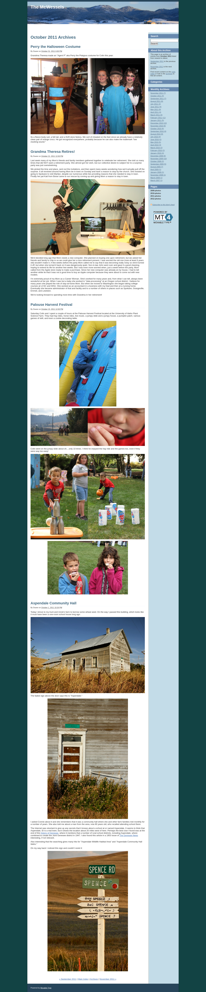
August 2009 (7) (156, 167)
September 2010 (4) (158, 131)
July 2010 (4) (155, 137)
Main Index (83, 979)
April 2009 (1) (155, 169)
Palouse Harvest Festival (51, 305)
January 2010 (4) (157, 153)
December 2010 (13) (158, 123)
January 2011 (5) (157, 120)
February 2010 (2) (157, 150)
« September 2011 (67, 979)
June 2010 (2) (155, 139)
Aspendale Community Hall (53, 603)
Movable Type (45, 988)
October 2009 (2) (157, 161)
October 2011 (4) (157, 96)
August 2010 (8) (156, 134)
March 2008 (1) (156, 178)
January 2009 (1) (157, 172)
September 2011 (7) (158, 99)
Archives (94, 979)
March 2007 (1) (156, 180)
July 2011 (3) (155, 104)
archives (169, 74)
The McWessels (47, 6)
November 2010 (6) (158, 126)
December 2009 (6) (158, 156)
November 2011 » (108, 979)
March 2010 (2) (156, 148)
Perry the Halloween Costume (56, 47)
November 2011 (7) (158, 93)
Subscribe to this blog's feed (163, 205)
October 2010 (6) (157, 129)
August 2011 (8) (156, 101)
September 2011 (157, 61)
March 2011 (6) (156, 115)
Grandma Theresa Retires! (53, 152)
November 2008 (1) (158, 175)
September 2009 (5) (158, 164)
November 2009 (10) (158, 159)
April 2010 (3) (155, 145)
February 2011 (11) (158, 118)
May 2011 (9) (155, 109)
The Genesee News (129, 835)
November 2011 (156, 67)
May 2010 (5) (155, 142)
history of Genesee (49, 833)
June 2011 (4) (155, 107)
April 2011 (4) (155, 112)
